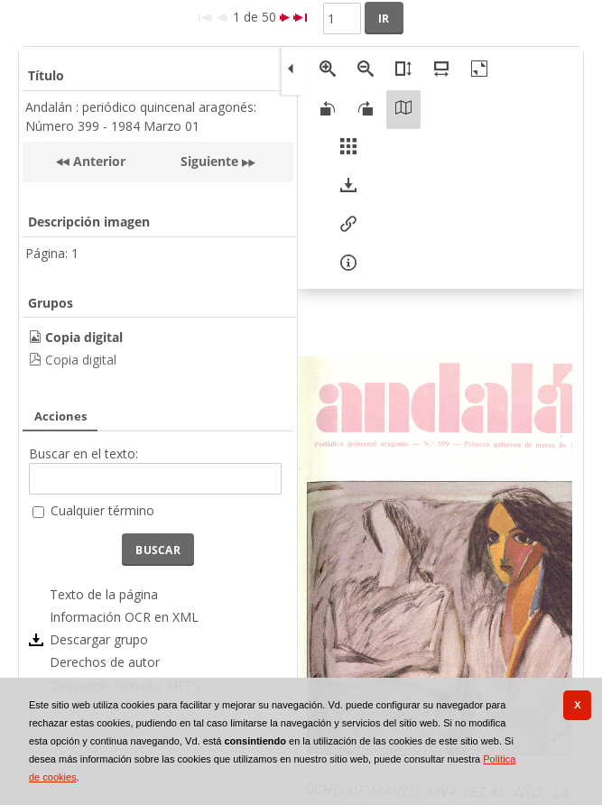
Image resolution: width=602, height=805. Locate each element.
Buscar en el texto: (83, 453)
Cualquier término (102, 510)
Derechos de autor (105, 662)
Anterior (97, 161)
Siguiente (209, 161)
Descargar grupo (99, 639)
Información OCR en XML (124, 616)
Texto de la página (104, 594)
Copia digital (80, 359)
